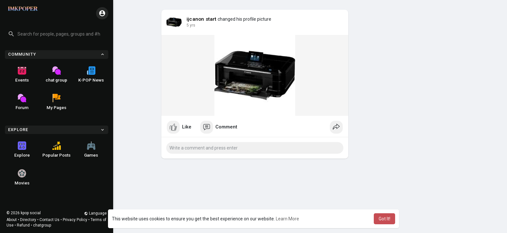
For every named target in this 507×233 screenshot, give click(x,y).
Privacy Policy (75, 219)
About (11, 219)
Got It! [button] (384, 218)
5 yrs (191, 25)
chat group (56, 74)
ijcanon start (202, 19)
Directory (28, 219)
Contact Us (49, 219)
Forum (22, 102)
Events (22, 74)
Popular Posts (56, 149)
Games (91, 149)
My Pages (56, 102)
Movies (22, 177)
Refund (23, 225)
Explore (22, 149)
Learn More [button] (287, 218)
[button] (56, 34)
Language (95, 213)
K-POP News (91, 74)
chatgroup (42, 225)
